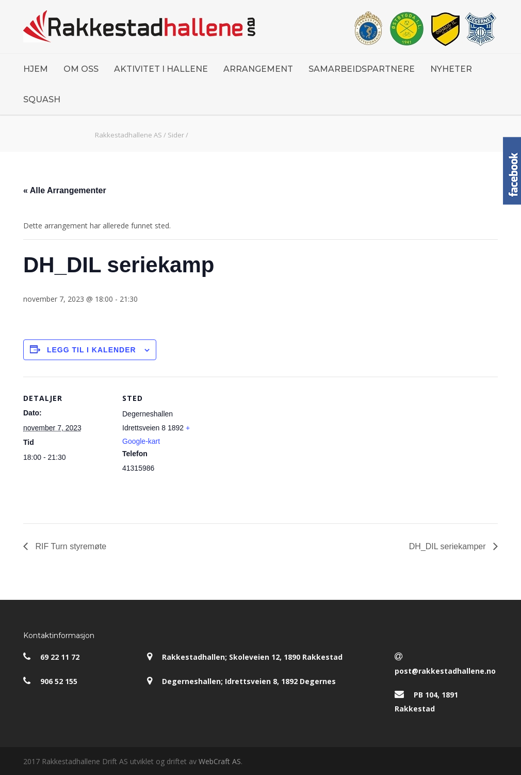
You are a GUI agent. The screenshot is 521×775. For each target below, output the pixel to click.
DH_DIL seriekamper (448, 546)
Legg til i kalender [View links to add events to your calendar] (91, 349)
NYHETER (451, 69)
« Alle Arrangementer (64, 190)
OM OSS (81, 69)
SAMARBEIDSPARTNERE (361, 69)
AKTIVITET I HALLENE (161, 69)
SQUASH (41, 99)
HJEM (35, 69)
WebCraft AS (220, 761)
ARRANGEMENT (258, 69)
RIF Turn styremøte (69, 546)
